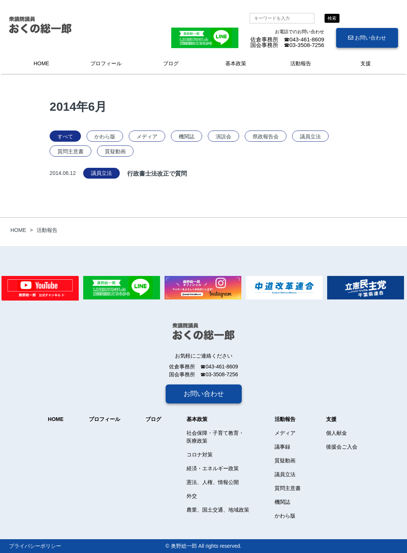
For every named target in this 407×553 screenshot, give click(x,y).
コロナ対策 (200, 455)
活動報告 (300, 63)
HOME (41, 63)
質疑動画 (115, 151)
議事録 (282, 447)
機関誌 (186, 136)
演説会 (223, 136)
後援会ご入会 (341, 447)
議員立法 (310, 136)
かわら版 (104, 136)
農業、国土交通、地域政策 (218, 510)
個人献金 (336, 433)
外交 (192, 496)
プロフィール (106, 63)
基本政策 (235, 63)
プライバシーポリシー (35, 546)
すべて (65, 136)
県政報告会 (266, 136)
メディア (147, 136)
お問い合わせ (367, 38)
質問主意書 (70, 151)
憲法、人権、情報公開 (213, 482)
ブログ (171, 63)
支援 (365, 63)
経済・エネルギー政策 (213, 468)
